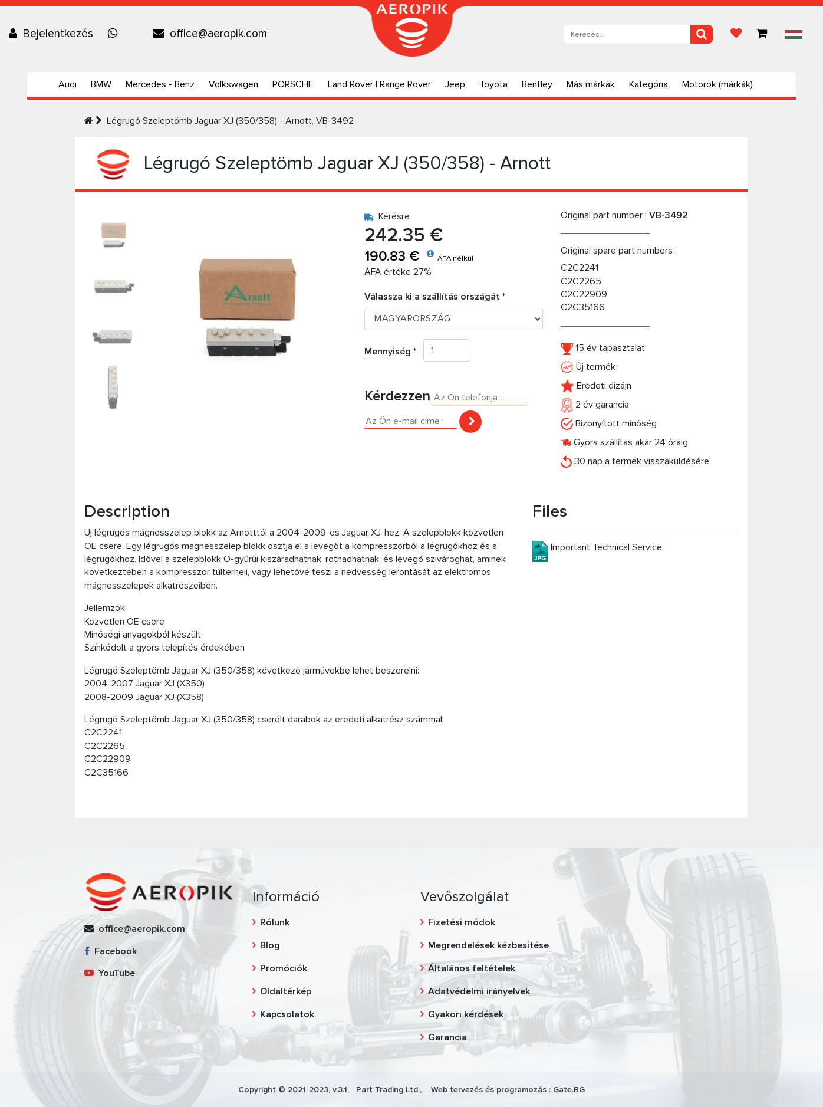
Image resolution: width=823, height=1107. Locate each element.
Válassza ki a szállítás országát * (434, 297)
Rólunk (274, 922)
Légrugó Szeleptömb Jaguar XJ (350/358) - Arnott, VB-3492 (230, 121)
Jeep (455, 84)
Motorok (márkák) (717, 84)
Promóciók (283, 968)
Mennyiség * (393, 351)
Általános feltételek (471, 968)
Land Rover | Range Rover (379, 84)
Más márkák (591, 84)
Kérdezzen (397, 396)
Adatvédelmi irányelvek (479, 991)
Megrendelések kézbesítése (488, 945)
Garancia (447, 1037)
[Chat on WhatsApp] (115, 34)
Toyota (493, 84)
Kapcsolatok (287, 1014)
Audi (67, 84)
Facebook (110, 951)
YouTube (109, 973)
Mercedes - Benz (160, 84)
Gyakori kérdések (465, 1014)
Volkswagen (233, 84)
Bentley (537, 84)
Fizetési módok (461, 922)
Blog (270, 945)
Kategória (648, 84)
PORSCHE (293, 84)
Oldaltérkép (285, 991)
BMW (101, 84)
